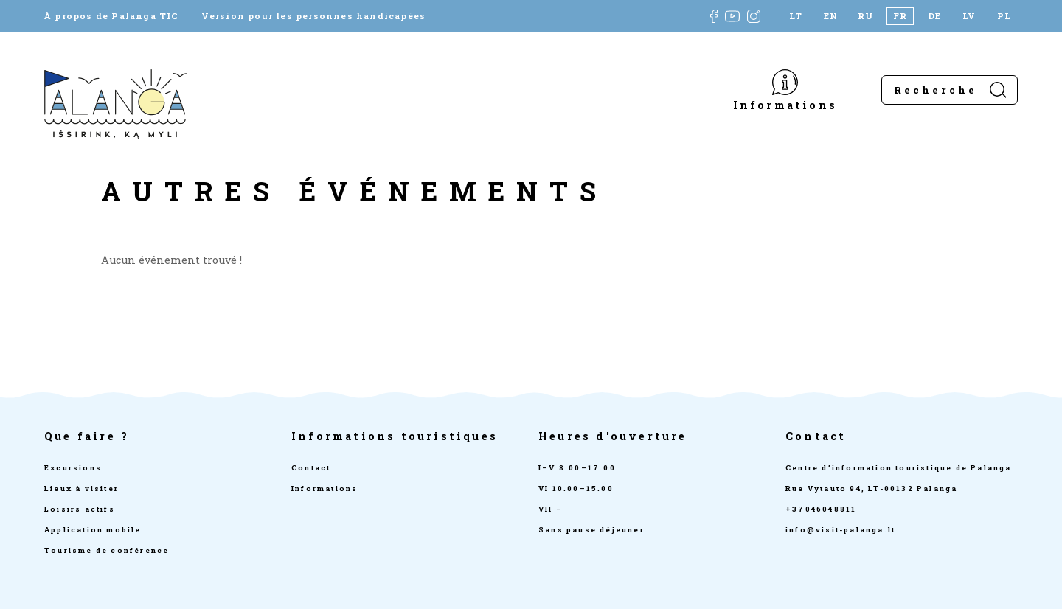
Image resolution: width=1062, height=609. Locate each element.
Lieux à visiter (81, 488)
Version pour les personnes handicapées (313, 16)
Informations (785, 104)
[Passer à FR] (900, 16)
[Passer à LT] (796, 16)
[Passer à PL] (1004, 16)
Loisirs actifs (79, 509)
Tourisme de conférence (106, 550)
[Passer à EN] (831, 16)
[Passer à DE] (935, 16)
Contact (310, 468)
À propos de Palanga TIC (111, 16)
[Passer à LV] (969, 16)
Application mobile (93, 530)
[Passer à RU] (865, 16)
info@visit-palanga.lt (840, 530)
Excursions (73, 468)
